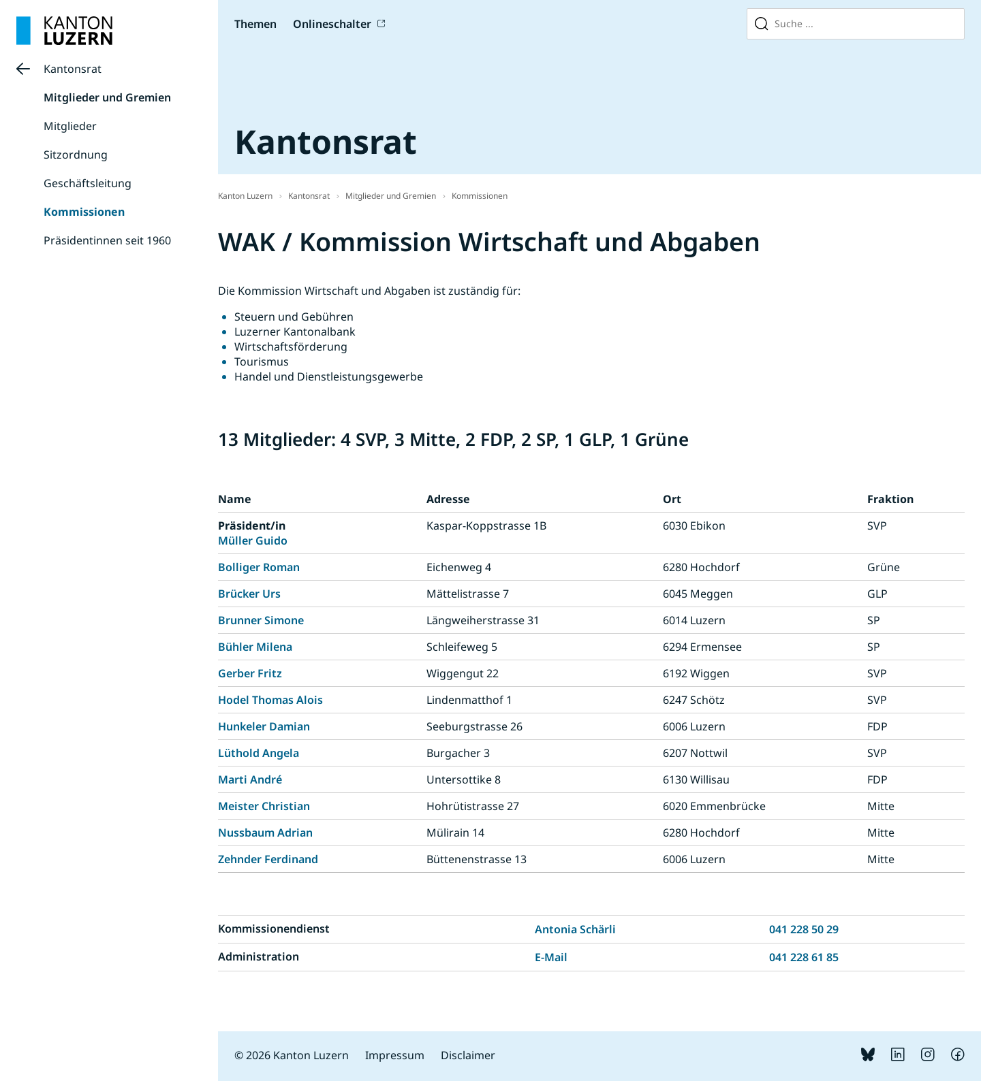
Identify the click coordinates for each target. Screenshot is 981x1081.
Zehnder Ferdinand (268, 859)
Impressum (394, 1055)
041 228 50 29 (804, 929)
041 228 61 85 (804, 957)
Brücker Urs (249, 593)
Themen (255, 23)
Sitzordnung (76, 154)
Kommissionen (84, 211)
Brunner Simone (261, 620)
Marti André (250, 779)
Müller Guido (252, 540)
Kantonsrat (73, 68)
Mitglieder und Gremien (107, 97)
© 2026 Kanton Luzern (291, 1055)
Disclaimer (468, 1055)
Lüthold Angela (258, 752)
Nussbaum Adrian (265, 832)
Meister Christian (264, 805)
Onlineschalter (332, 23)
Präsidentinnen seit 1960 (107, 240)
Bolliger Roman (259, 567)
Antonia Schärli (575, 929)
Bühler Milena (255, 646)
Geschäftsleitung (87, 183)
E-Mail (551, 957)
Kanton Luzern (245, 195)
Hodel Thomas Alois (270, 699)
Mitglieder (70, 125)
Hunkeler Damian (264, 726)
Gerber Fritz (250, 673)
